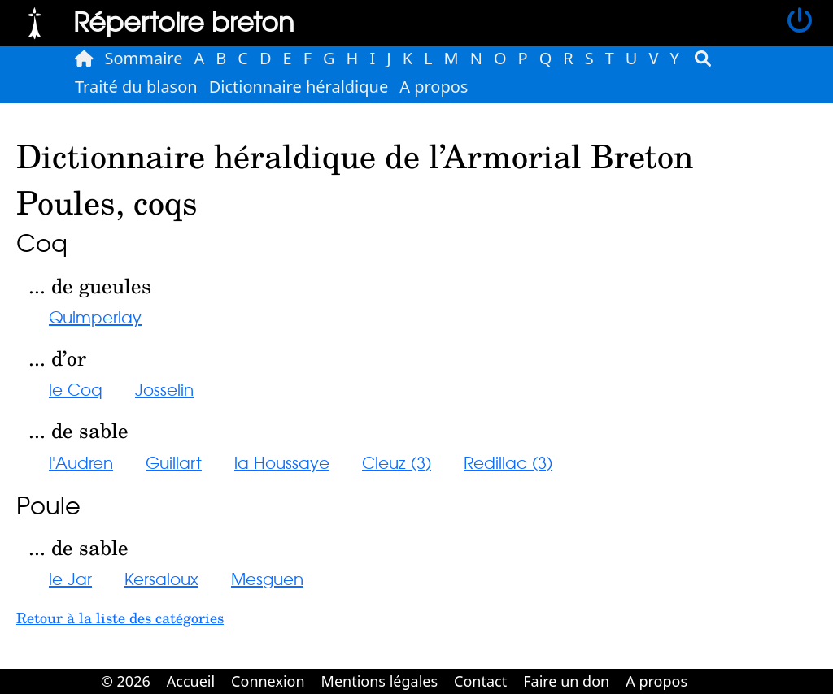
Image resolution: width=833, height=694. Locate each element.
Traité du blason (136, 87)
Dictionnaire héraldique (299, 87)
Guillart (174, 462)
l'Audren (81, 462)
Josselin (164, 389)
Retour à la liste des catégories (120, 617)
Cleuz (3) (396, 462)
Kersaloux (161, 578)
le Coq (75, 389)
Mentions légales (379, 681)
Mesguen (267, 578)
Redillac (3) (508, 462)
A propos (433, 87)
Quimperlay (95, 316)
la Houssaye (281, 462)
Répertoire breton (183, 21)
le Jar (70, 578)
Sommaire (144, 58)
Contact (480, 681)
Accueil (191, 681)
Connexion (268, 681)
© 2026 (125, 681)
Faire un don (566, 681)
